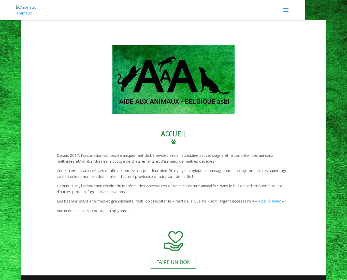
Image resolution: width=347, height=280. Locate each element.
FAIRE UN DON (173, 262)
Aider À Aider (269, 201)
